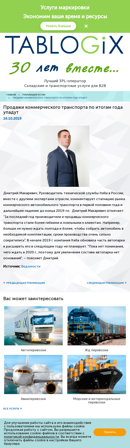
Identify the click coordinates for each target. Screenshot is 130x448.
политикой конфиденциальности (31, 437)
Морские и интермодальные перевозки (96, 400)
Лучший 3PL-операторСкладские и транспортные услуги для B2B (65, 83)
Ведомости (30, 266)
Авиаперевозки (33, 399)
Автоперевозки (33, 350)
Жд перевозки (96, 350)
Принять (110, 432)
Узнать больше (58, 26)
